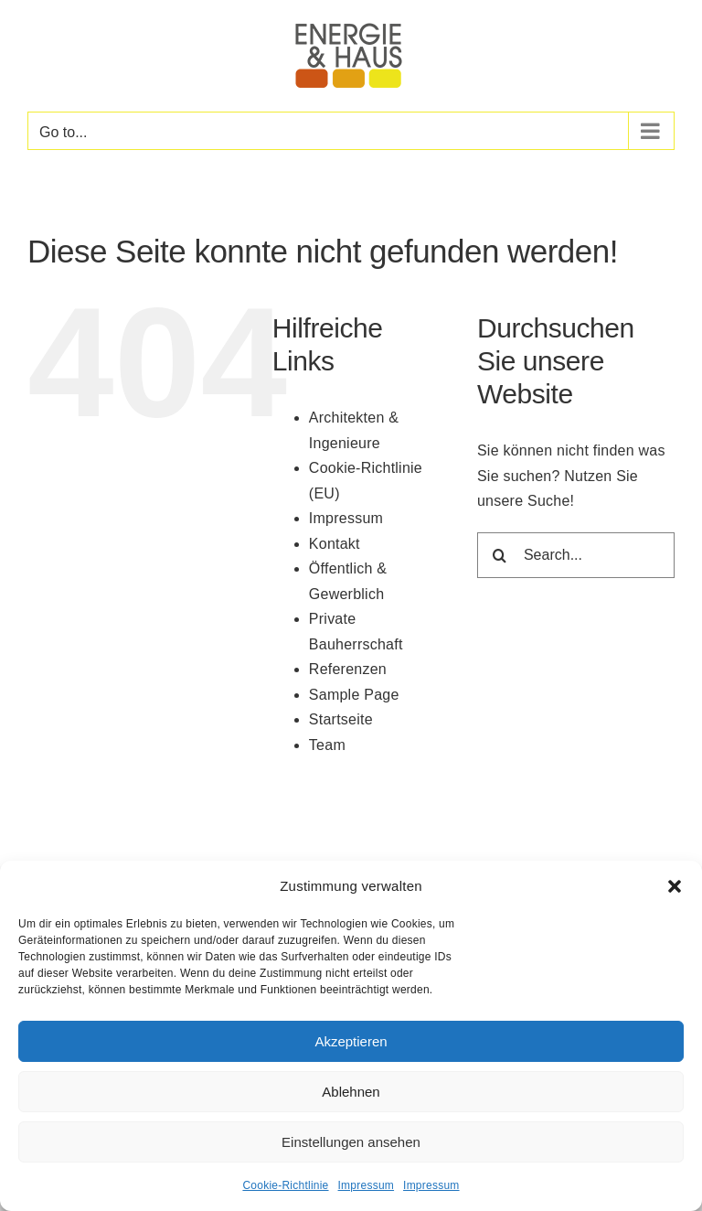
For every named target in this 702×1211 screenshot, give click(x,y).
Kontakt (334, 544)
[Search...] (576, 555)
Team (327, 745)
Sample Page (354, 694)
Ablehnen (350, 1091)
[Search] (500, 555)
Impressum (366, 1185)
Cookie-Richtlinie (285, 1185)
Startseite (341, 719)
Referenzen (348, 669)
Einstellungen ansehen (351, 1142)
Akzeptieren (350, 1041)
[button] (674, 886)
